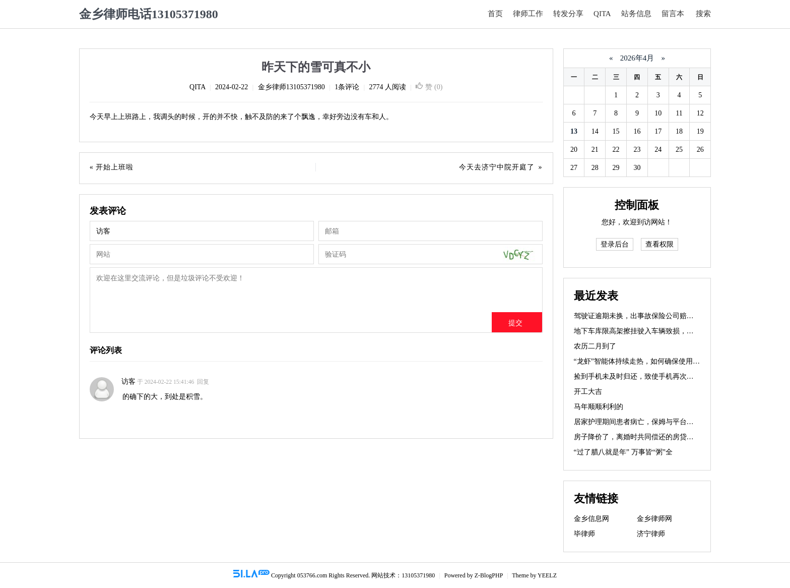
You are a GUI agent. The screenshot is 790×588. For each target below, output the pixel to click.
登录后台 (615, 244)
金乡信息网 (591, 518)
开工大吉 (588, 391)
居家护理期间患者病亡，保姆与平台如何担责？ (648, 422)
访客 (128, 381)
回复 (203, 382)
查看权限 (659, 244)
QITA (602, 14)
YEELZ (547, 575)
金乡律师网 (654, 518)
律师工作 (528, 14)
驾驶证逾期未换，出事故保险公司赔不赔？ (641, 316)
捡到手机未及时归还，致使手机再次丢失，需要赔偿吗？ (662, 376)
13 (573, 131)
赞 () (429, 87)
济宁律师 (651, 534)
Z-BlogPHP (489, 575)
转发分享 (568, 14)
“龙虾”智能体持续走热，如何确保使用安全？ (644, 361)
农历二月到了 (595, 346)
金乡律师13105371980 (291, 87)
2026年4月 (637, 58)
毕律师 (584, 534)
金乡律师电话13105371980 (148, 14)
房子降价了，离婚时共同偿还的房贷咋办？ (641, 437)
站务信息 (636, 14)
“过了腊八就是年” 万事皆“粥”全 (623, 452)
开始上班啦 (115, 167)
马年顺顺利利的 (598, 406)
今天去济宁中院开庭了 (497, 167)
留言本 (673, 14)
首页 (495, 14)
